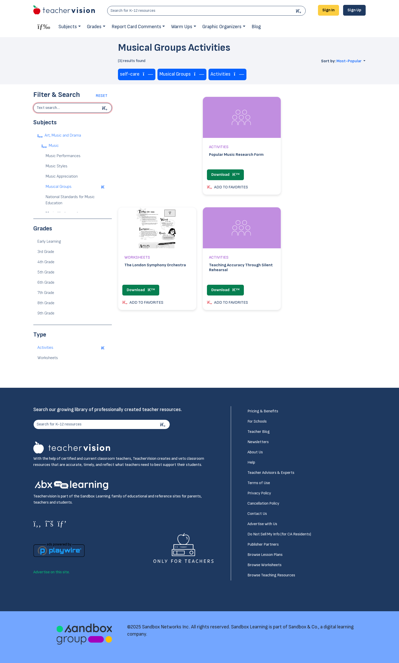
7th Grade (45, 292)
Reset (101, 95)
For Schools (257, 421)
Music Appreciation (62, 176)
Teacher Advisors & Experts (270, 472)
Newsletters (258, 442)
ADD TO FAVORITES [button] (227, 187)
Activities (45, 347)
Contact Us (257, 513)
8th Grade (45, 303)
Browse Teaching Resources (271, 575)
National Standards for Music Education (70, 200)
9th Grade (45, 313)
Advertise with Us (262, 524)
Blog (256, 27)
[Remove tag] (148, 74)
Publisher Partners (263, 544)
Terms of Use (258, 483)
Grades (94, 27)
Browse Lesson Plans (265, 554)
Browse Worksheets (264, 565)
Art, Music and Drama (63, 135)
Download (225, 174)
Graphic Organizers (222, 27)
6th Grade (45, 282)
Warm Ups (181, 27)
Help (251, 462)
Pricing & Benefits (262, 411)
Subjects (67, 27)
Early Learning (49, 241)
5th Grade (45, 272)
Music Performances (63, 156)
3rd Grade (45, 251)
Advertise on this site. (51, 572)
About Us (255, 452)
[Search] (299, 10)
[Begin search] (105, 108)
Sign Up (354, 10)
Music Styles (56, 166)
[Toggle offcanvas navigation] (43, 26)
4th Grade (45, 262)
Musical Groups (59, 186)
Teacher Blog (258, 431)
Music (54, 145)
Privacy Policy (259, 493)
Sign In (328, 10)
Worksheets (47, 357)
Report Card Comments (136, 27)
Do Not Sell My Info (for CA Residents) (279, 534)
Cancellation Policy (263, 503)
